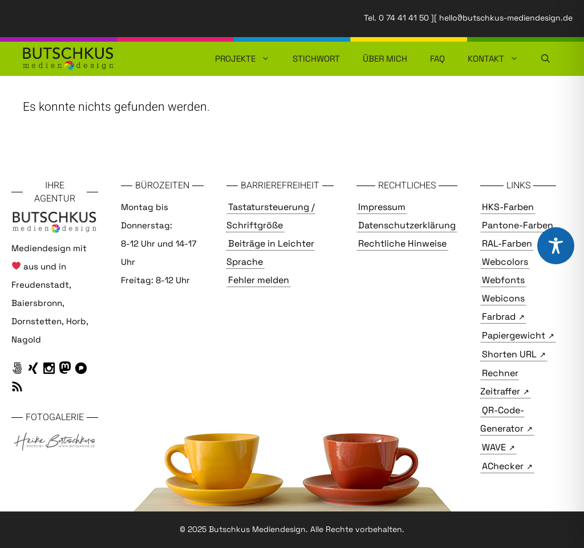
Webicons (503, 298)
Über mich (385, 58)
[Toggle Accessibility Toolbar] (555, 245)
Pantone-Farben (517, 225)
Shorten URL (509, 354)
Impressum (381, 207)
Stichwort (316, 58)
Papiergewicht (513, 335)
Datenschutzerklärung (407, 225)
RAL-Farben (507, 243)
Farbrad (499, 317)
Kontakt (499, 59)
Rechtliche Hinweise (402, 243)
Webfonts (503, 280)
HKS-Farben (508, 207)
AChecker (503, 466)
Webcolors (505, 262)
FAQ (437, 58)
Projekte (248, 59)
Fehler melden (258, 280)
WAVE (494, 447)
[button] (545, 59)
